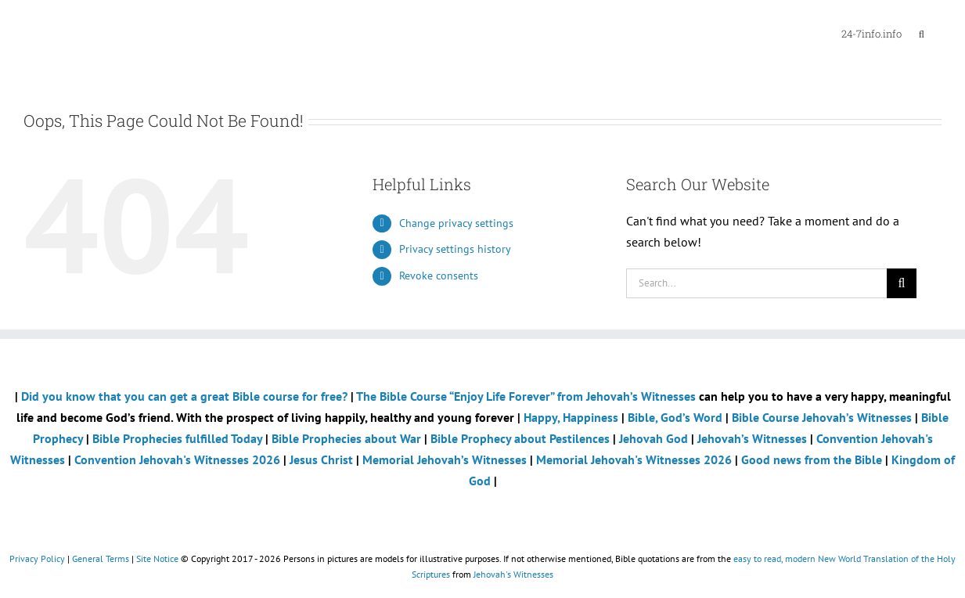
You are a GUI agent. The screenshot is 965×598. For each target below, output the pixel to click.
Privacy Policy (37, 558)
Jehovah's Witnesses (513, 574)
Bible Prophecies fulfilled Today (177, 438)
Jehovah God (653, 438)
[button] (921, 33)
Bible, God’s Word (675, 417)
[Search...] (756, 283)
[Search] (901, 283)
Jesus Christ (321, 459)
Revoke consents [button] (438, 275)
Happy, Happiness (571, 417)
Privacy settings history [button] (455, 249)
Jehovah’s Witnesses (752, 438)
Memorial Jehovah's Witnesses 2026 (634, 459)
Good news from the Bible (813, 459)
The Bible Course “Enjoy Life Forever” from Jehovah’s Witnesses (526, 396)
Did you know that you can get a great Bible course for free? (184, 396)
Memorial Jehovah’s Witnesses (446, 459)
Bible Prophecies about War (346, 438)
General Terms (100, 558)
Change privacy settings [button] (456, 223)
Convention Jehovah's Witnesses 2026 (177, 459)
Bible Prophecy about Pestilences (520, 438)
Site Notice (157, 558)
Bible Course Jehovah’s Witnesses (822, 417)
